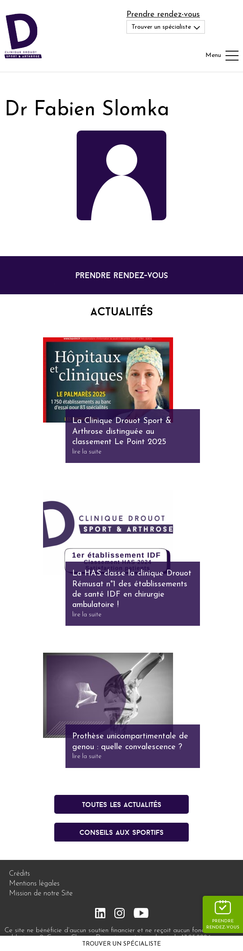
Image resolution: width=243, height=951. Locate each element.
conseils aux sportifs (121, 832)
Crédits (19, 873)
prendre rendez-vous (121, 275)
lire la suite (86, 452)
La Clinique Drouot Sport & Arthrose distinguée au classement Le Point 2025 (121, 431)
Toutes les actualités (121, 804)
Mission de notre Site (41, 893)
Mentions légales (34, 883)
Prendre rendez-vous (163, 14)
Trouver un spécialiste (121, 944)
